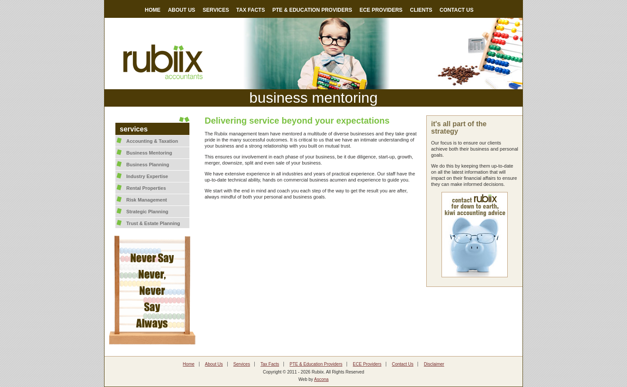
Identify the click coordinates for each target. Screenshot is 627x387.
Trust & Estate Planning (153, 223)
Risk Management (146, 199)
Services (241, 364)
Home (189, 364)
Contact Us (402, 364)
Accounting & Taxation (152, 141)
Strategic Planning (147, 211)
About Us (214, 364)
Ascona (321, 379)
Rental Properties (146, 188)
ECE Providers (367, 364)
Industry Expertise (147, 176)
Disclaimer (434, 364)
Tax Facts (269, 364)
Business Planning (147, 164)
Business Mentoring (149, 152)
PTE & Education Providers (316, 364)
